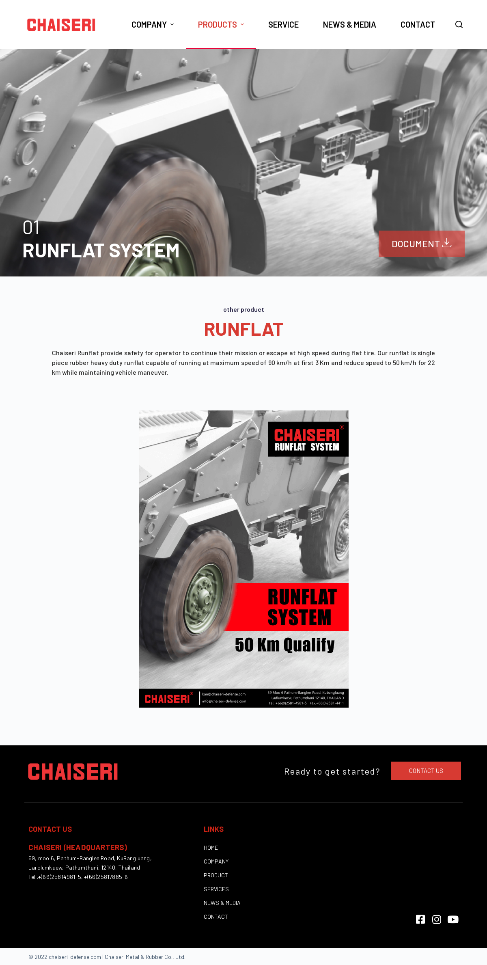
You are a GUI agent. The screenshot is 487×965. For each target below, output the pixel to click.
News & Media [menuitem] (349, 24)
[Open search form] (459, 24)
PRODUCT (216, 874)
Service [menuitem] (283, 24)
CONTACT (216, 916)
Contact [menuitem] (418, 24)
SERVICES (216, 888)
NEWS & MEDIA (222, 902)
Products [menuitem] (222, 24)
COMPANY (216, 860)
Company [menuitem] (153, 24)
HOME (211, 847)
